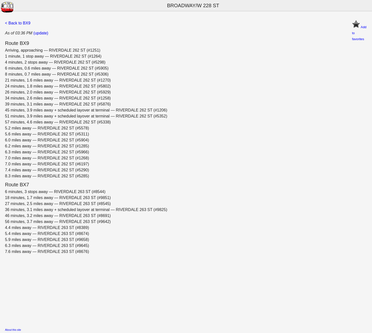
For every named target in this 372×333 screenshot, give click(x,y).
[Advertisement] (154, 290)
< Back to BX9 (17, 23)
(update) (40, 33)
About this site (13, 330)
